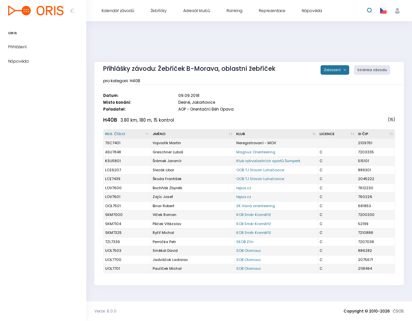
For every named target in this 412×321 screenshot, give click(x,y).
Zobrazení (333, 70)
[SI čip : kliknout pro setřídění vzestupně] (375, 134)
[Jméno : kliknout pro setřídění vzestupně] (192, 134)
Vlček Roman (164, 214)
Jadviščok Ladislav (170, 259)
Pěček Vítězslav (167, 223)
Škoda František (167, 178)
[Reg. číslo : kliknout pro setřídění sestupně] (127, 134)
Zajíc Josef (163, 196)
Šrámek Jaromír (167, 160)
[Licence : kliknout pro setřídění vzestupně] (337, 134)
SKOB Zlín (245, 241)
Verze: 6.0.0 (105, 311)
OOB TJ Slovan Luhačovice (260, 170)
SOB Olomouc (248, 250)
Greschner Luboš (168, 152)
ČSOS (398, 311)
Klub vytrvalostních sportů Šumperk (268, 160)
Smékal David (165, 250)
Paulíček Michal (167, 268)
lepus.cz (243, 188)
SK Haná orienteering (255, 205)
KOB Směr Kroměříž (253, 214)
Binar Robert (163, 205)
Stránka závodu (372, 70)
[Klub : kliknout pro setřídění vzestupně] (276, 134)
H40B (110, 120)
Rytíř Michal (163, 232)
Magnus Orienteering (255, 152)
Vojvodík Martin (167, 142)
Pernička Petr (164, 241)
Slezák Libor (163, 170)
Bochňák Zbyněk (167, 188)
